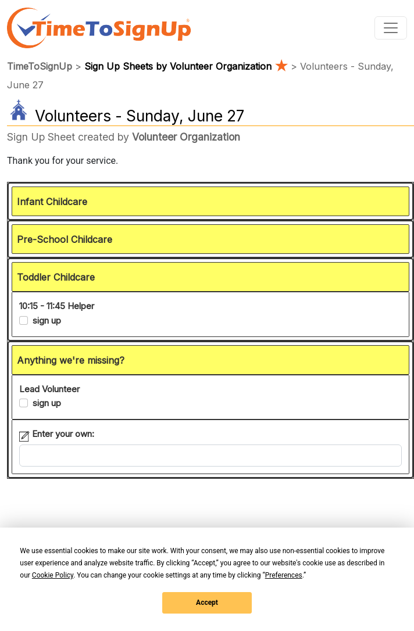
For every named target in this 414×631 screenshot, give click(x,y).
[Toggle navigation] (390, 28)
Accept (207, 602)
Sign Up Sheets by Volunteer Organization (187, 66)
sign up (47, 320)
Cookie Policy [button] (52, 575)
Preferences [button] (283, 575)
